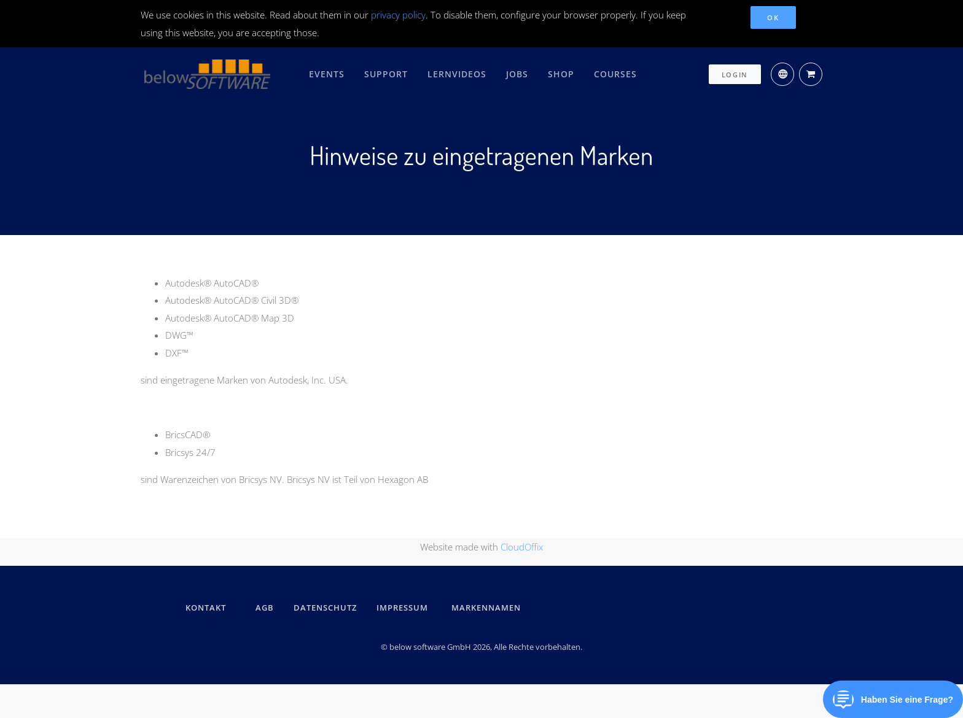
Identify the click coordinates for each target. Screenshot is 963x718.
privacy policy (398, 15)
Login (735, 71)
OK (773, 17)
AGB (264, 606)
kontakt (205, 606)
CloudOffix (522, 546)
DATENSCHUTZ (325, 606)
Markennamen (486, 606)
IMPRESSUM (404, 606)
